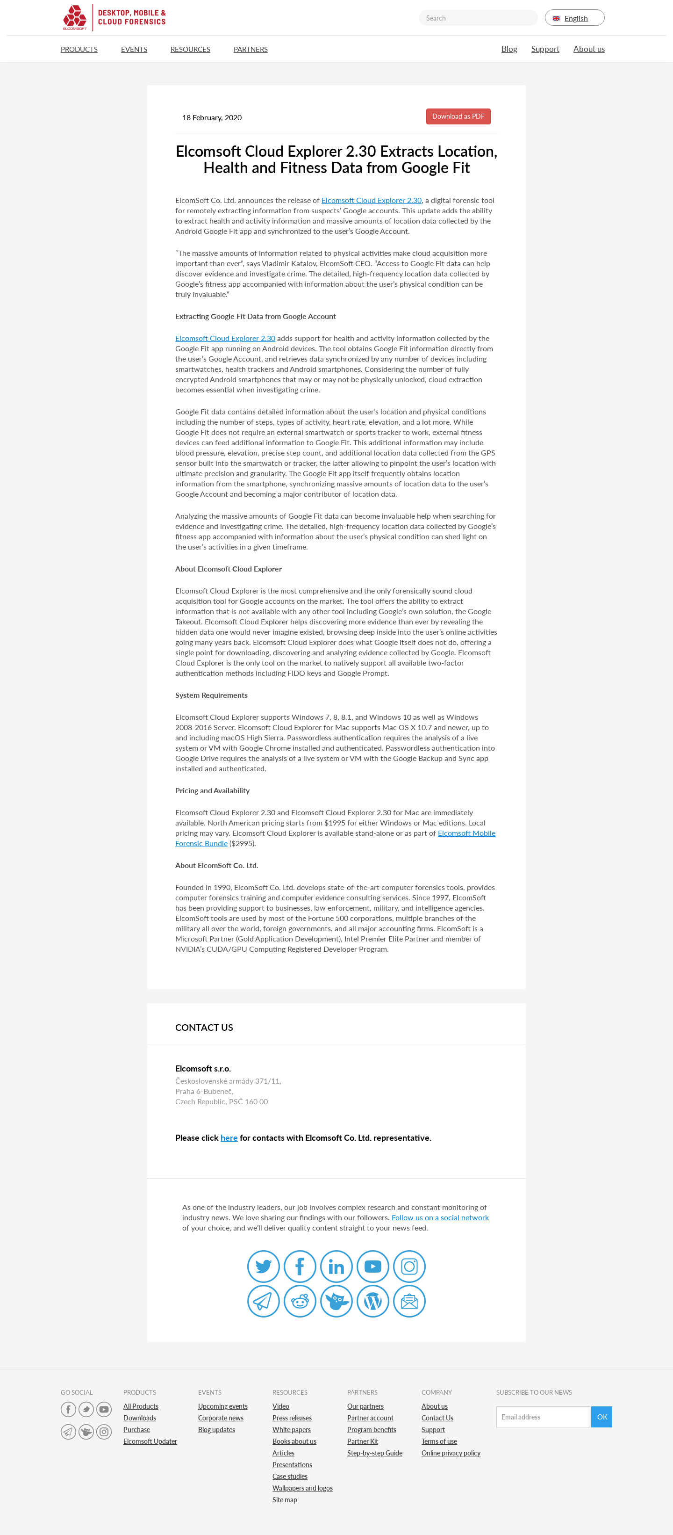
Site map (284, 1500)
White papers (291, 1430)
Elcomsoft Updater (150, 1441)
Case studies (290, 1476)
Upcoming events (223, 1406)
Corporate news (220, 1418)
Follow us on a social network (440, 1217)
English (574, 18)
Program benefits (371, 1430)
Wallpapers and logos (302, 1488)
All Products (140, 1406)
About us (589, 49)
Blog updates (216, 1430)
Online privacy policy (451, 1453)
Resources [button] (195, 49)
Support (545, 49)
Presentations (292, 1465)
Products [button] (84, 49)
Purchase (136, 1430)
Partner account (370, 1418)
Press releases (292, 1418)
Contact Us (437, 1418)
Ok (602, 1416)
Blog (509, 49)
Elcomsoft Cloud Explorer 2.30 (372, 199)
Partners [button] (255, 49)
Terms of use (439, 1441)
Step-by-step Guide (374, 1453)
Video (280, 1406)
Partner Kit (362, 1441)
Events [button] (139, 49)
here (229, 1137)
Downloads (139, 1418)
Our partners (365, 1406)
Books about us (294, 1441)
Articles (283, 1453)
